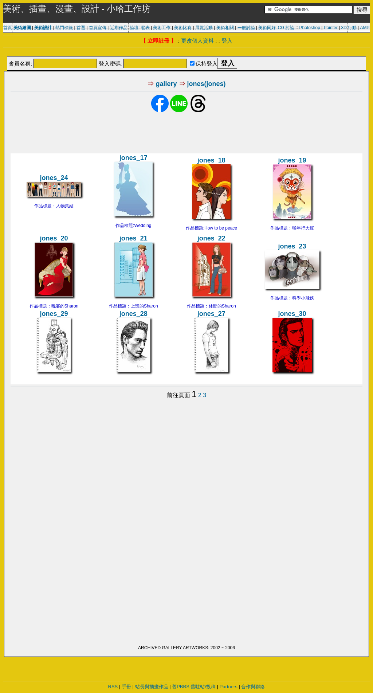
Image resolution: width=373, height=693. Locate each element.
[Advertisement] (186, 52)
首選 (80, 27)
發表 (145, 27)
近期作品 (118, 27)
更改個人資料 (197, 41)
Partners (228, 686)
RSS (113, 686)
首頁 (7, 27)
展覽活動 (204, 27)
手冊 (126, 686)
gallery (166, 83)
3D (344, 27)
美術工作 (161, 27)
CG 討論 (286, 27)
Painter (331, 27)
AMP (365, 27)
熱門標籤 (64, 27)
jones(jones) (206, 83)
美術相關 (225, 27)
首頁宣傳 (97, 27)
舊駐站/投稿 (203, 686)
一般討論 (246, 27)
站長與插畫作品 (151, 686)
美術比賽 (183, 27)
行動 (352, 27)
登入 (226, 41)
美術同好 (267, 27)
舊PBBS (180, 686)
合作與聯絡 (253, 686)
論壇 (134, 27)
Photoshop (309, 27)
